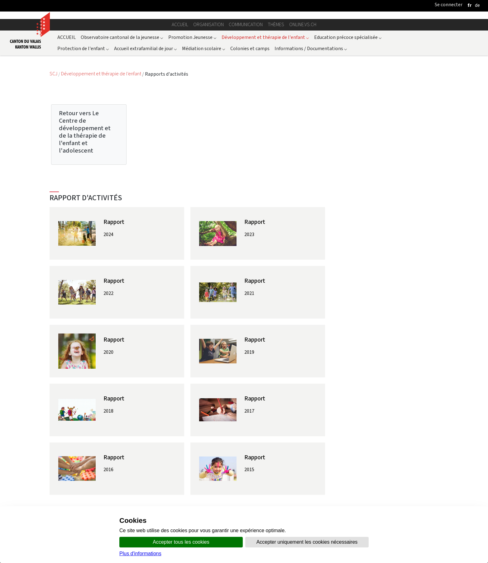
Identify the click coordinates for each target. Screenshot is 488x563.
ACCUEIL (66, 37)
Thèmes (276, 24)
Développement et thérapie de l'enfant (265, 37)
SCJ (54, 74)
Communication (246, 24)
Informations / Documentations (311, 48)
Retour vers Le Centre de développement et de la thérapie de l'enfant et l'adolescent (85, 132)
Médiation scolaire (203, 48)
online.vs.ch (302, 24)
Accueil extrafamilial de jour (145, 48)
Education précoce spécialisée (348, 37)
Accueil (180, 24)
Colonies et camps (250, 48)
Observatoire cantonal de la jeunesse (122, 37)
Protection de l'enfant (83, 48)
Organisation (208, 24)
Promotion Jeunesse (192, 37)
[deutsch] (477, 5)
